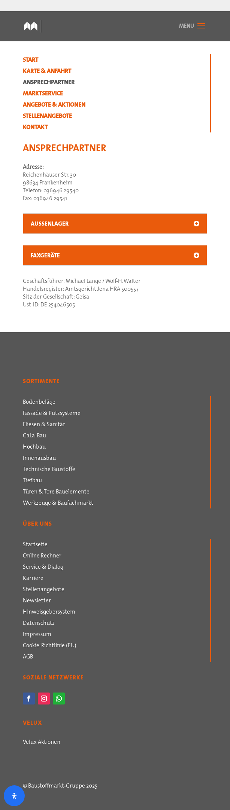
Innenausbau (39, 458)
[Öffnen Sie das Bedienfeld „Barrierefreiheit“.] (14, 795)
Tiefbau (32, 481)
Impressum (37, 635)
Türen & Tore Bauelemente (56, 492)
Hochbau (34, 447)
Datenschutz (39, 623)
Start (30, 60)
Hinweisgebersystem (49, 612)
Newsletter (37, 601)
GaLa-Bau (34, 436)
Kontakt (35, 128)
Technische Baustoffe (49, 470)
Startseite (35, 545)
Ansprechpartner (49, 83)
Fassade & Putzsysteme (52, 413)
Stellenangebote (47, 116)
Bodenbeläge (39, 402)
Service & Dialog (43, 567)
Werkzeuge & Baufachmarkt (58, 503)
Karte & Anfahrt (47, 72)
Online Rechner (42, 556)
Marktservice (43, 94)
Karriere (33, 578)
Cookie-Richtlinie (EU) (49, 646)
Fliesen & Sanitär (44, 425)
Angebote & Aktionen (54, 105)
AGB (28, 657)
